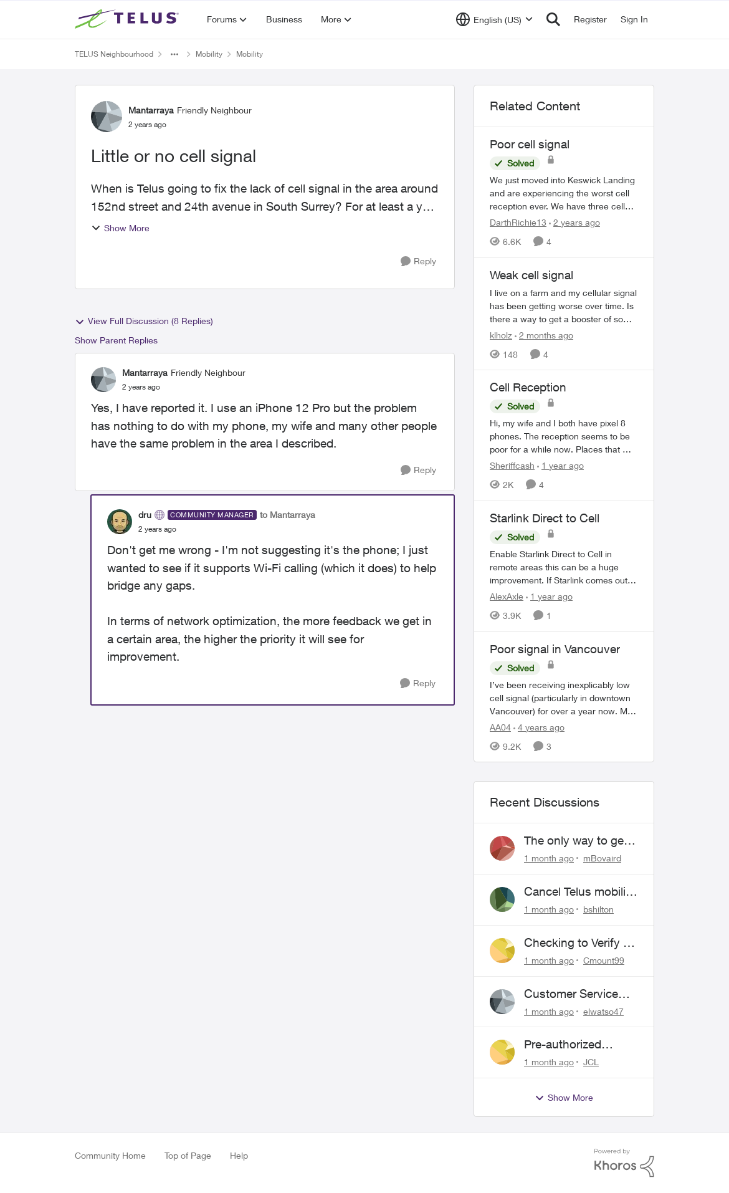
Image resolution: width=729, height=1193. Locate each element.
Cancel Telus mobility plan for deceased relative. (580, 891)
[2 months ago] (544, 334)
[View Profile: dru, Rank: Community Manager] (119, 521)
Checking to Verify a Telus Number (576, 943)
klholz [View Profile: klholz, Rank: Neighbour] (501, 334)
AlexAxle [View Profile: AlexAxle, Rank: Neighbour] (506, 596)
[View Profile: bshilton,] (502, 899)
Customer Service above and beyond (573, 994)
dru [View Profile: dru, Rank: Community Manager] (144, 514)
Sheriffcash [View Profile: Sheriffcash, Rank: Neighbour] (512, 465)
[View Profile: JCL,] (502, 1052)
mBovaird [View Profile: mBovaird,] (602, 858)
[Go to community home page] (128, 19)
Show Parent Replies (116, 340)
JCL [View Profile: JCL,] (591, 1061)
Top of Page (187, 1155)
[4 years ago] (539, 726)
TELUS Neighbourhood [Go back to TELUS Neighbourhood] (114, 54)
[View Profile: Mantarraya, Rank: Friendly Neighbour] (106, 116)
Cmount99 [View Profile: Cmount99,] (603, 960)
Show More (120, 228)
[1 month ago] (549, 858)
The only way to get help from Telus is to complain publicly (577, 840)
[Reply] (418, 261)
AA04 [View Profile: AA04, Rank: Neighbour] (500, 726)
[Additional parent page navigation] (174, 54)
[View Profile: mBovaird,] (502, 848)
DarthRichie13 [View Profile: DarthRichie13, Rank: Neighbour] (518, 222)
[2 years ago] (574, 222)
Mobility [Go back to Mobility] (209, 54)
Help (239, 1155)
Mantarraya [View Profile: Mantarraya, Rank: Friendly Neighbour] (151, 110)
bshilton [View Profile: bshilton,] (598, 909)
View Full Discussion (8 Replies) (144, 321)
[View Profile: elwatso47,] (502, 1001)
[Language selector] (494, 19)
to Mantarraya (287, 514)
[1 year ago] (560, 465)
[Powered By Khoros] (624, 1163)
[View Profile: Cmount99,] (502, 950)
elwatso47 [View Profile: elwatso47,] (603, 1010)
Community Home (110, 1155)
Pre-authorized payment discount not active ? (571, 1044)
